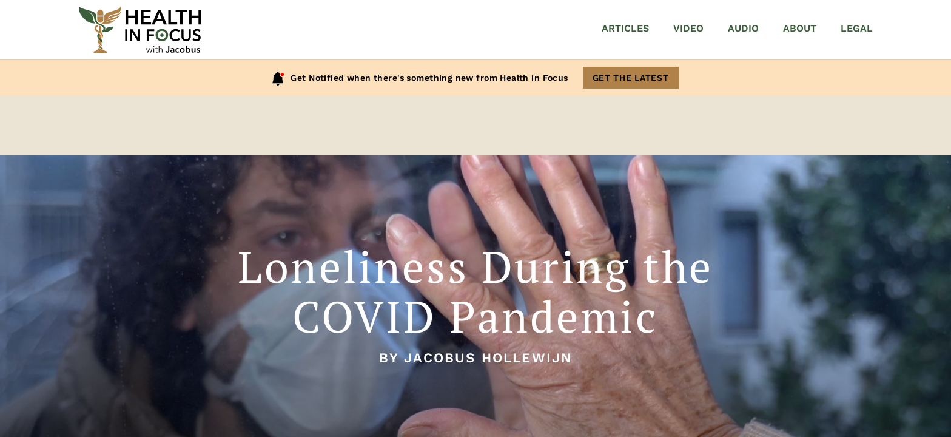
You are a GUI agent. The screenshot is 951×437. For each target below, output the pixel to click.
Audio (743, 28)
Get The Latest (631, 78)
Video (688, 28)
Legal (857, 28)
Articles (625, 28)
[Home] (140, 30)
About (799, 28)
